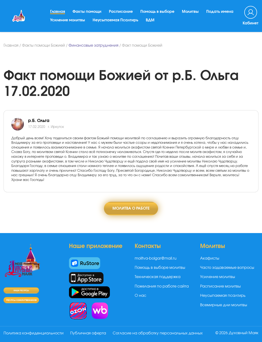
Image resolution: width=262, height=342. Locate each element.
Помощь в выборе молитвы (160, 268)
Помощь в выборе (157, 12)
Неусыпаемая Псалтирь (115, 20)
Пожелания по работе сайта (162, 286)
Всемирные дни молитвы (223, 305)
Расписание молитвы (220, 286)
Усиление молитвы (67, 20)
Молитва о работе (131, 208)
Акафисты (209, 258)
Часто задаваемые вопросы (227, 268)
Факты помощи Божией (43, 45)
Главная (57, 12)
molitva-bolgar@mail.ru (155, 258)
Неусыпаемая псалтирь (222, 295)
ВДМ (150, 20)
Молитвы (190, 12)
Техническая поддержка (157, 277)
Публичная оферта (88, 333)
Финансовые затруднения (93, 45)
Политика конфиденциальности (34, 333)
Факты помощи (87, 12)
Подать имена (219, 12)
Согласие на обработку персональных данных (158, 333)
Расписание (121, 12)
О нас (140, 295)
